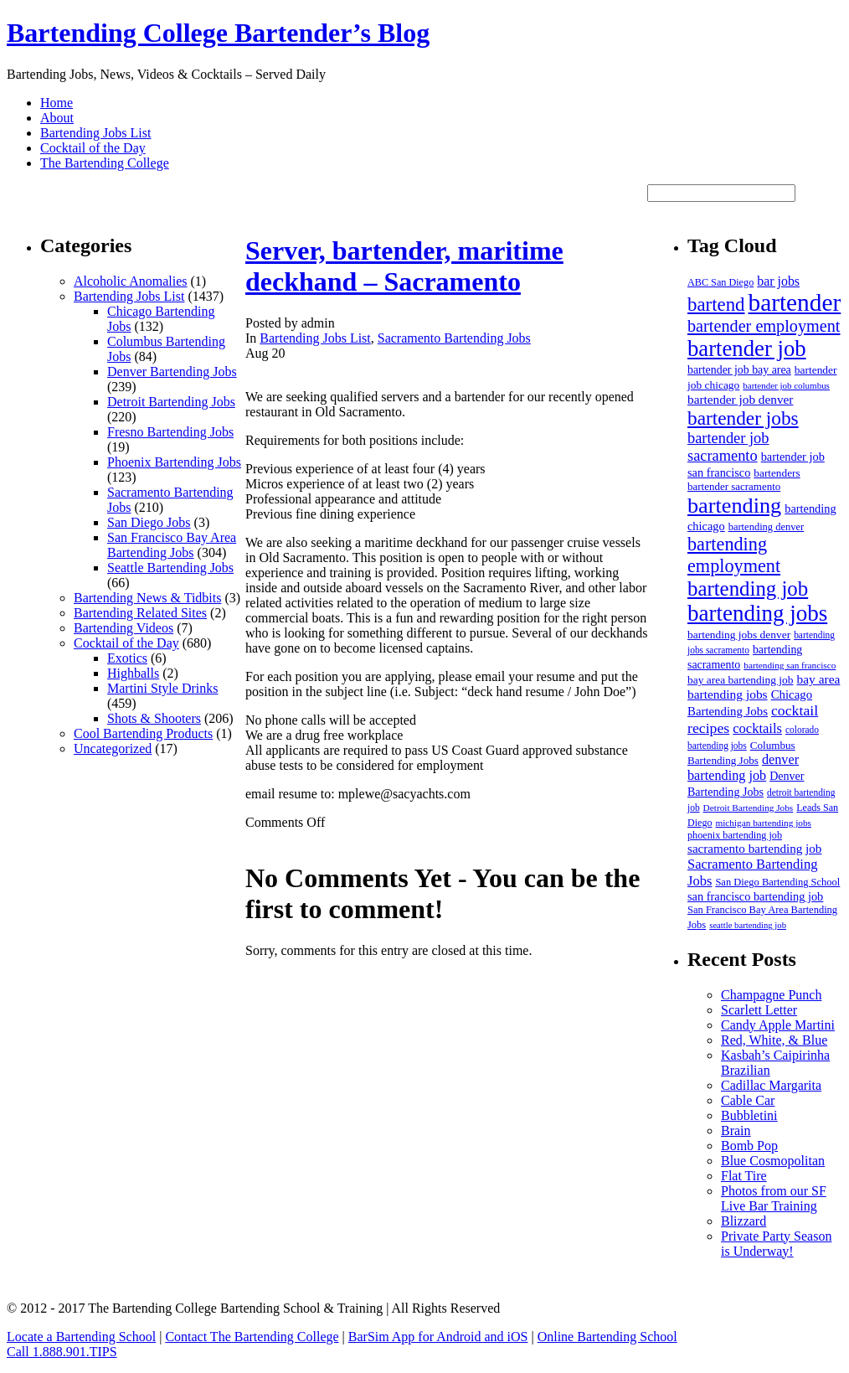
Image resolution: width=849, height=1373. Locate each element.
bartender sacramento (733, 486)
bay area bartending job (740, 680)
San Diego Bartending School (777, 882)
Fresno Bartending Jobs (170, 432)
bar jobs (778, 281)
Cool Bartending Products (143, 733)
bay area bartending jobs (763, 686)
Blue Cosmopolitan (773, 1161)
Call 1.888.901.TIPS (62, 1352)
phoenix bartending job (734, 835)
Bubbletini (749, 1115)
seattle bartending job (747, 925)
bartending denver (766, 527)
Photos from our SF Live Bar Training (773, 1198)
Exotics (127, 658)
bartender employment (763, 326)
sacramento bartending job (754, 848)
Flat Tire (744, 1176)
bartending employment (733, 555)
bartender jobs (743, 418)
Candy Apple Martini (778, 1025)
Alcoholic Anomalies (131, 281)
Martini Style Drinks (162, 688)
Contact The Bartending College (251, 1336)
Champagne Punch (771, 995)
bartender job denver (740, 399)
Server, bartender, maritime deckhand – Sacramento (404, 266)
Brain (736, 1130)
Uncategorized (113, 748)
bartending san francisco (790, 665)
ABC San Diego (720, 282)
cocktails (757, 728)
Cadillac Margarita (771, 1085)
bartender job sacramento (728, 447)
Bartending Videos (123, 628)
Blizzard (743, 1221)
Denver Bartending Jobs (172, 371)
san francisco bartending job (755, 896)
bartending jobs (757, 613)
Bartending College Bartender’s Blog (218, 33)
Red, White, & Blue (774, 1040)
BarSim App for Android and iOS (438, 1336)
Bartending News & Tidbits (147, 598)
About (57, 118)
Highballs (133, 673)
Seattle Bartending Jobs (170, 567)
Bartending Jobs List (95, 133)
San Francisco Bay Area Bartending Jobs (171, 545)
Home (56, 102)
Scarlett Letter (759, 1010)
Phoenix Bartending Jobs (174, 462)
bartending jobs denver (738, 634)
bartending (734, 505)
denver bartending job (743, 767)
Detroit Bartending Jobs (171, 402)
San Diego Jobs (149, 522)
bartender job (746, 348)
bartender (795, 302)
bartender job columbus (786, 385)
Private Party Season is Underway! (776, 1243)
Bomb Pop (749, 1145)
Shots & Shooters (154, 718)
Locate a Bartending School (81, 1336)
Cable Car (747, 1100)
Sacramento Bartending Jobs (454, 338)
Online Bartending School (607, 1336)
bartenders (777, 473)
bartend (716, 304)
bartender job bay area (739, 370)
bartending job (747, 588)
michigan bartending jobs (763, 823)
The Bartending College (104, 163)
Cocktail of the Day (93, 148)
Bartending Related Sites (140, 613)
